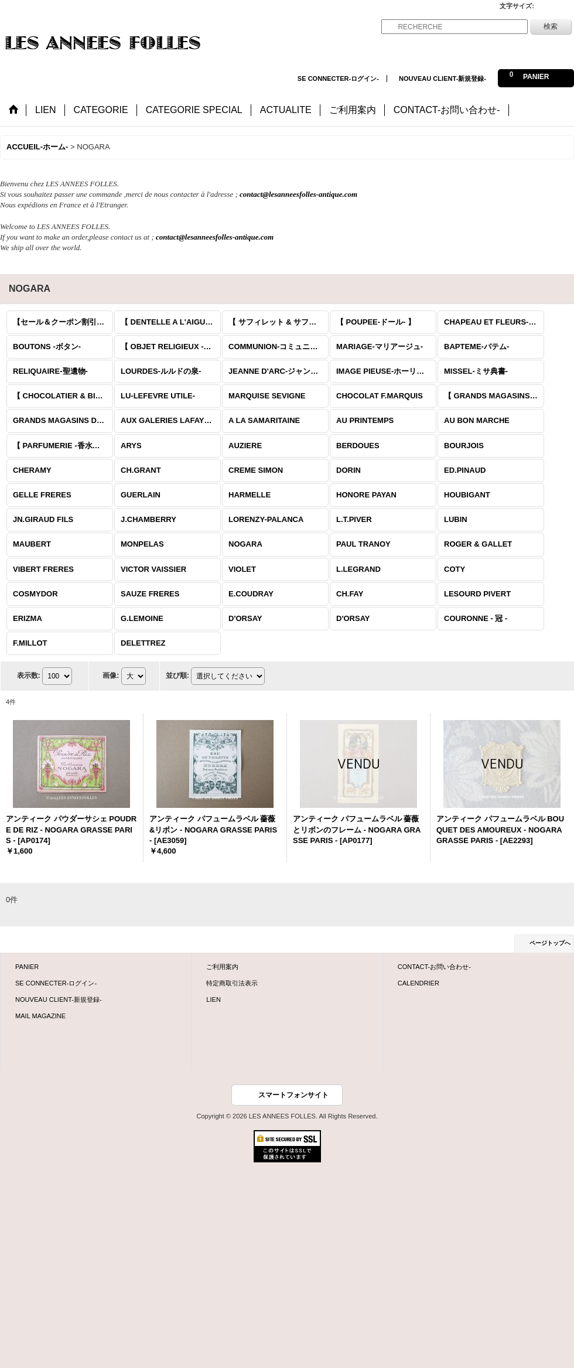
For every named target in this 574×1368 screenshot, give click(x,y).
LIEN (213, 999)
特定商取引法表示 (232, 983)
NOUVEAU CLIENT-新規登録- (442, 78)
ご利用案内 (222, 966)
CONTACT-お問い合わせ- (434, 966)
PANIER (27, 966)
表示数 (28, 675)
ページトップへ (549, 943)
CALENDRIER (418, 983)
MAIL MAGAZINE (40, 1015)
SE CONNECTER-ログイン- (338, 78)
